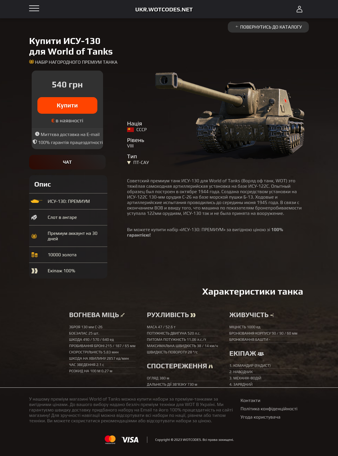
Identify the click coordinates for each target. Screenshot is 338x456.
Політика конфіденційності (269, 408)
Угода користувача (261, 417)
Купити (67, 105)
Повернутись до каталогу (268, 27)
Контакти (251, 400)
